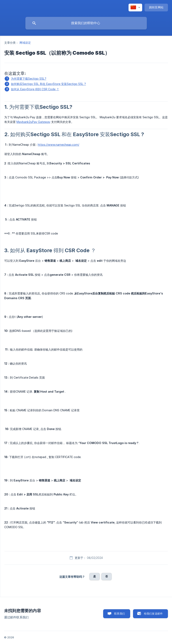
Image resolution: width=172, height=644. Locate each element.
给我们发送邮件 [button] (153, 613)
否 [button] (106, 576)
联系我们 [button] (119, 613)
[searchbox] (86, 23)
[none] (135, 7)
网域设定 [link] (25, 42)
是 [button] (94, 576)
